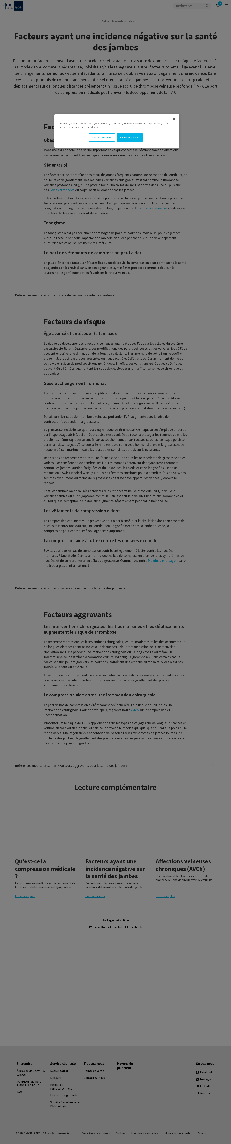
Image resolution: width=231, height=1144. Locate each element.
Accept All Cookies (130, 137)
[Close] (174, 119)
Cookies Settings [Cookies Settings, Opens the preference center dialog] (101, 137)
